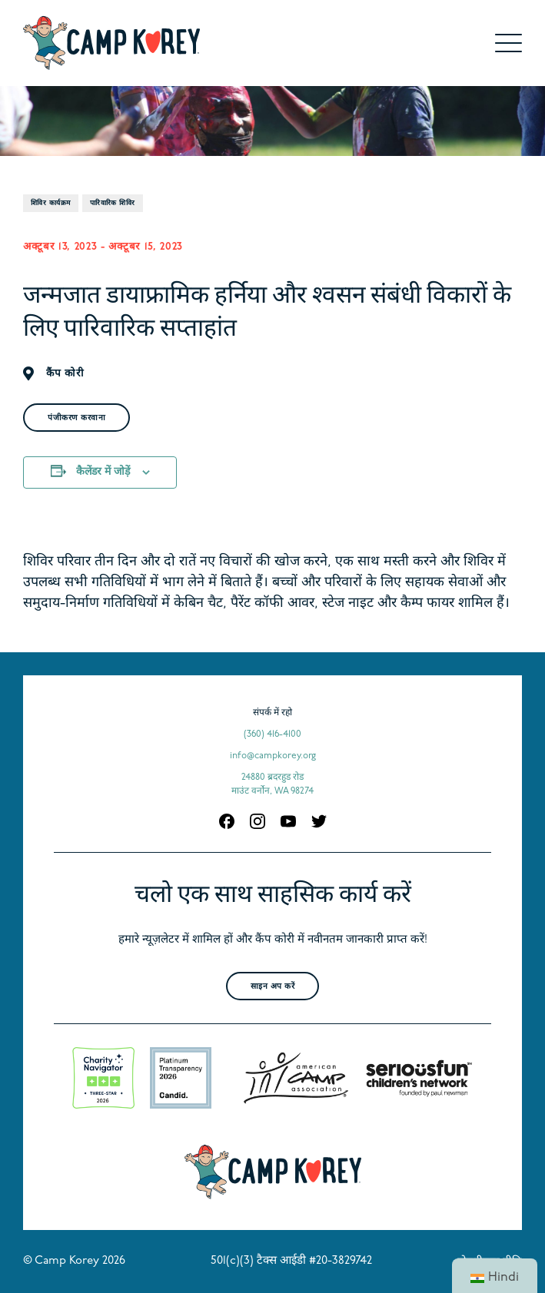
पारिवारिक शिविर (112, 203)
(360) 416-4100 (272, 734)
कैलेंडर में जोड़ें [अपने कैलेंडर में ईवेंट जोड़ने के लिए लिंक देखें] (103, 472)
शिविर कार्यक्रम (51, 203)
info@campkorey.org (273, 756)
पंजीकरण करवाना (76, 418)
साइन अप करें (273, 987)
